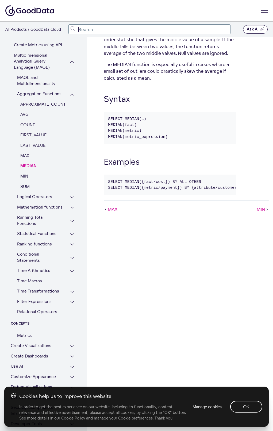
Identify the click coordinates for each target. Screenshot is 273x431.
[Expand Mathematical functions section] (72, 171)
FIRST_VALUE (33, 98)
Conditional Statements (28, 221)
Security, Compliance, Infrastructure (32, 374)
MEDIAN (28, 130)
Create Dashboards (29, 319)
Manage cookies (207, 407)
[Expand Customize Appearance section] (72, 341)
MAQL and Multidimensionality (36, 44)
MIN (24, 140)
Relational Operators (37, 275)
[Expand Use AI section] (72, 331)
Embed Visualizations (31, 350)
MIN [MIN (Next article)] (263, 209)
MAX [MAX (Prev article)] (110, 209)
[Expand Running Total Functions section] (72, 185)
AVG (24, 78)
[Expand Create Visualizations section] (72, 310)
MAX (24, 119)
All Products (16, 29)
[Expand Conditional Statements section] (72, 221)
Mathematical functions (40, 171)
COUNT (27, 88)
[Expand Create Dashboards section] (72, 320)
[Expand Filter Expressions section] (72, 266)
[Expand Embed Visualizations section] (72, 351)
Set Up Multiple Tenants (34, 361)
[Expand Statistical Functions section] (72, 198)
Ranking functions (34, 207)
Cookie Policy (73, 418)
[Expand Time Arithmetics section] (72, 235)
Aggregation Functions (39, 57)
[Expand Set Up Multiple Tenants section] (72, 362)
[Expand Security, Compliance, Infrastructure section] (72, 375)
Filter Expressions (34, 265)
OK (246, 406)
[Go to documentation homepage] (29, 10)
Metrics (24, 299)
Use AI (17, 330)
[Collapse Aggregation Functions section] (72, 58)
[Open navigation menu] (264, 10)
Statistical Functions (36, 197)
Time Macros (29, 244)
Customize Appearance (33, 340)
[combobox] (149, 29)
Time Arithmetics (33, 234)
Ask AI (255, 29)
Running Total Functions (30, 184)
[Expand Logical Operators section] (72, 161)
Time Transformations (38, 254)
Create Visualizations (31, 309)
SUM (25, 150)
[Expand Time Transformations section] (72, 255)
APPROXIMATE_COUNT (43, 68)
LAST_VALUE (32, 109)
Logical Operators (34, 160)
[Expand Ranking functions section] (72, 208)
